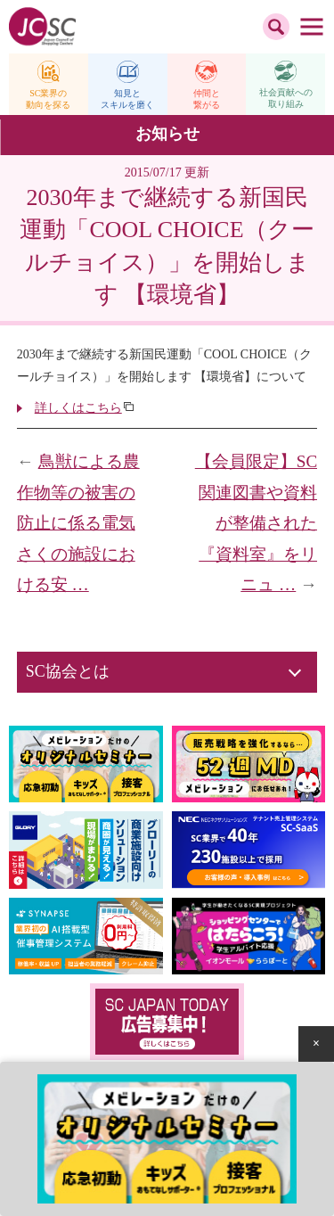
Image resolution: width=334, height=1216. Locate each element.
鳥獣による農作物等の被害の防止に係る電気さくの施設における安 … (78, 523)
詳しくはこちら (78, 408)
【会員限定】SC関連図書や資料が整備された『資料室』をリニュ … (256, 523)
